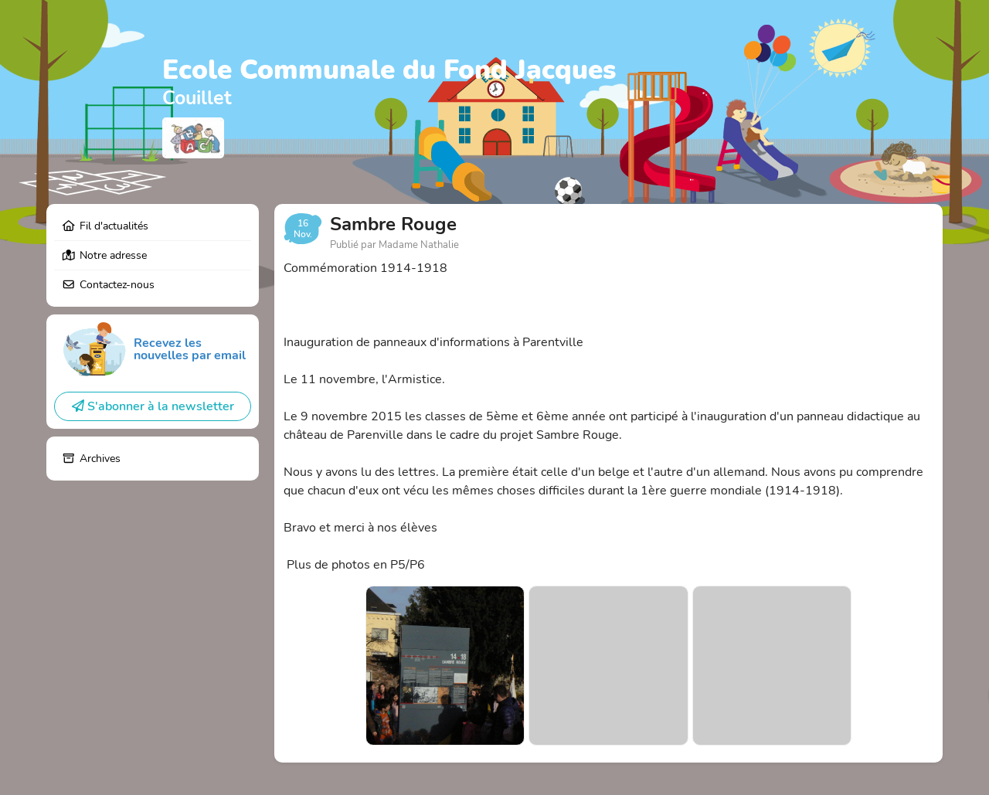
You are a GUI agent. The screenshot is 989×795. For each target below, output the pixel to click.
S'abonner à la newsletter (153, 406)
